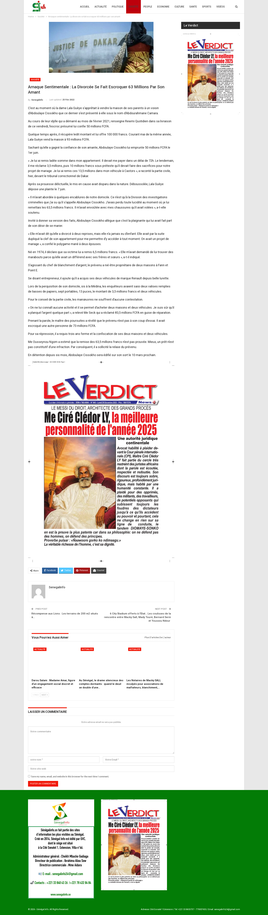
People (147, 6)
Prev (36, 695)
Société (133, 6)
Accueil (84, 6)
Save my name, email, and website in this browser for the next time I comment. (70, 776)
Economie (163, 6)
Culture (179, 6)
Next (45, 695)
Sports (206, 6)
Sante (193, 6)
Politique (118, 6)
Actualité (101, 6)
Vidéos (220, 6)
